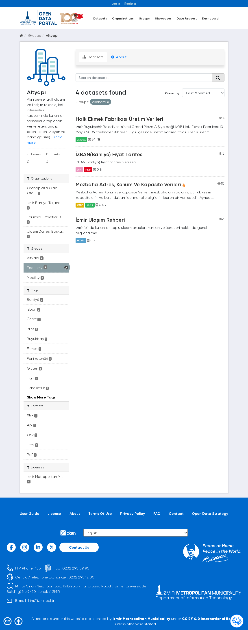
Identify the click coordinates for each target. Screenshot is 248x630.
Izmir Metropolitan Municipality (141, 618)
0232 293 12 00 (81, 577)
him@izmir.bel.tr (41, 600)
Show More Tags (41, 397)
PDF (88, 169)
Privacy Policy (132, 513)
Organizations (123, 18)
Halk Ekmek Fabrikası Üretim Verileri (119, 118)
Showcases (163, 18)
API (79, 169)
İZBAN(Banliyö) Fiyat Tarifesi (110, 154)
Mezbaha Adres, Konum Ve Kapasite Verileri (128, 184)
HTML (80, 240)
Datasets (100, 18)
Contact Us (79, 547)
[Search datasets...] (144, 77)
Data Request (187, 18)
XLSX (90, 205)
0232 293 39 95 (75, 568)
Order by (172, 93)
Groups (144, 18)
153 (38, 568)
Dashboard (210, 18)
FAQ (156, 513)
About (118, 56)
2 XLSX (81, 139)
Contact (176, 513)
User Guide (29, 513)
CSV (80, 205)
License (54, 513)
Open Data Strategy (210, 513)
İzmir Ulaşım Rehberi (100, 219)
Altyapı (52, 35)
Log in (116, 3)
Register (130, 3)
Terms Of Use (100, 513)
